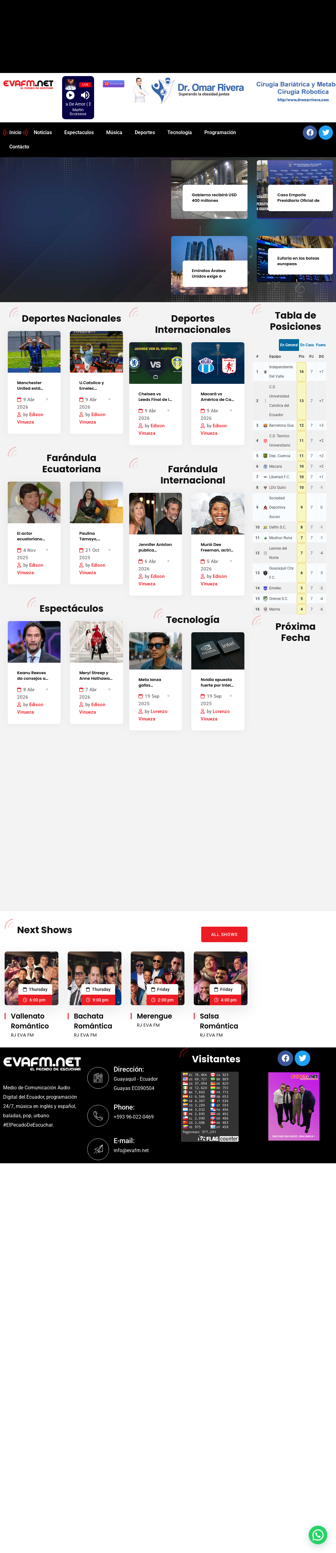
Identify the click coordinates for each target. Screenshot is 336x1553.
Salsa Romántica (219, 1021)
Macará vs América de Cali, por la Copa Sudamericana (217, 402)
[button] (318, 1535)
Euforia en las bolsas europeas (298, 260)
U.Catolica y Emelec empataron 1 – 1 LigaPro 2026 (95, 391)
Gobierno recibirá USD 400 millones (214, 197)
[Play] (70, 95)
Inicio (15, 132)
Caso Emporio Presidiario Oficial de (298, 197)
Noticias (43, 132)
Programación (220, 132)
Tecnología (179, 132)
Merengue (154, 1016)
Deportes (145, 132)
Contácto (19, 147)
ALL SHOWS (224, 934)
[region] (232, 90)
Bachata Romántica (93, 1021)
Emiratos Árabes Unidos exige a (209, 273)
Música (114, 132)
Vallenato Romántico (30, 1021)
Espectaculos (79, 132)
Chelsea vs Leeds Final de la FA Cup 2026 (155, 399)
